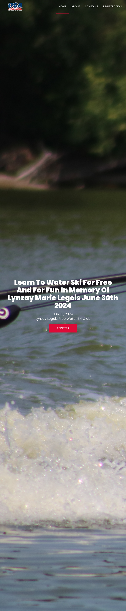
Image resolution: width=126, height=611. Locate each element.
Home (62, 6)
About (75, 6)
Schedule (91, 6)
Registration (112, 6)
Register (63, 328)
